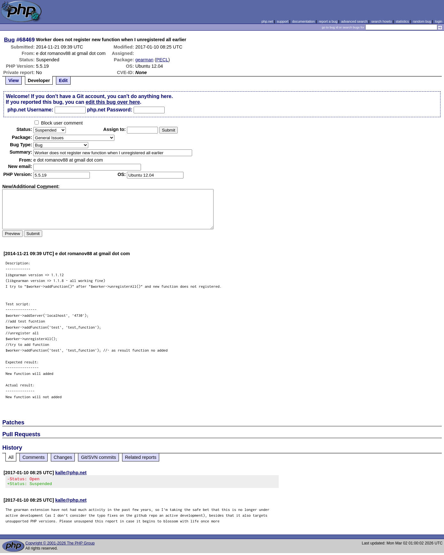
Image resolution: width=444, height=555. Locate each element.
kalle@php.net (71, 472)
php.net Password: (109, 109)
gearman (144, 59)
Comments (33, 457)
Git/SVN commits (98, 457)
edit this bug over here (113, 102)
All (10, 457)
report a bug (328, 21)
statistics (402, 21)
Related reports (140, 457)
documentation (303, 21)
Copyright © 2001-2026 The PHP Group (60, 545)
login (438, 21)
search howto (381, 21)
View (13, 80)
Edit (63, 80)
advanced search (354, 21)
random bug (422, 21)
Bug (9, 39)
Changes (63, 457)
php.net (267, 21)
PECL (162, 59)
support (282, 21)
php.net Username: (30, 109)
